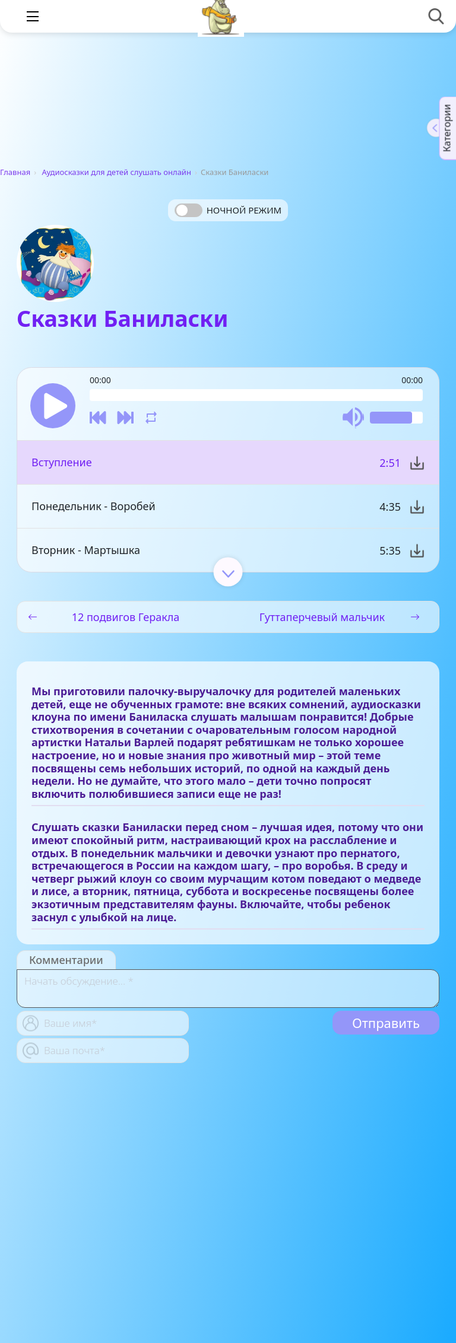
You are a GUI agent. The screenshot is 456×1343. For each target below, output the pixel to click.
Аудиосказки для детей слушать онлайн (116, 172)
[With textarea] (228, 988)
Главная (15, 172)
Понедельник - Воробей (93, 506)
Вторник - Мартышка (85, 550)
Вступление (61, 462)
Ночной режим (244, 210)
